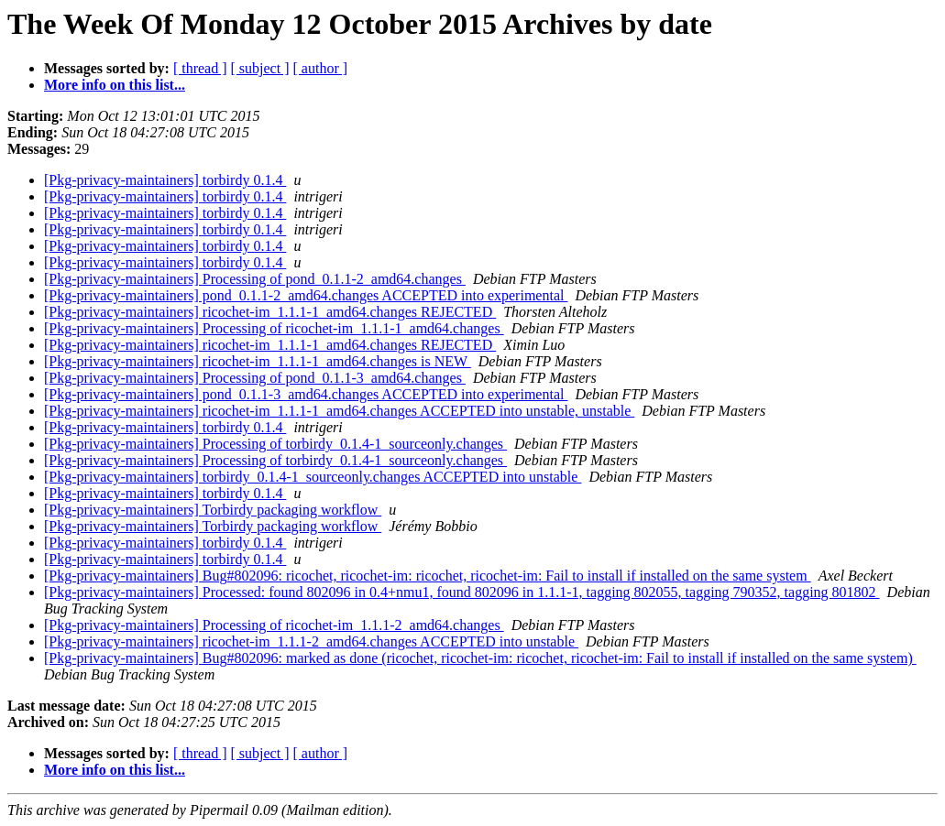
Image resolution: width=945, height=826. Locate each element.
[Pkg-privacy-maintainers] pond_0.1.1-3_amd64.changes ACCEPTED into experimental (305, 394)
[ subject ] (260, 68)
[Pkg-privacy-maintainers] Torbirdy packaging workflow (212, 509)
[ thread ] (200, 68)
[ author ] (320, 68)
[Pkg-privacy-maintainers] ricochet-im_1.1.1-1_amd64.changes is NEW (257, 361)
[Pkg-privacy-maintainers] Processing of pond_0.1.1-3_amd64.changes (255, 378)
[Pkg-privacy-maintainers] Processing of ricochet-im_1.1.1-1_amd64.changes (274, 328)
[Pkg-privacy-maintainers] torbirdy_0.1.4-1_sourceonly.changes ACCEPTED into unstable (312, 476)
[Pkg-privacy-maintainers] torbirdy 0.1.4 (165, 180)
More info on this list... (114, 84)
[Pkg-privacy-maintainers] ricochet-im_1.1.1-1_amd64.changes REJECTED (270, 312)
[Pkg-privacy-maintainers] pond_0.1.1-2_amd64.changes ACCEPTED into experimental (305, 295)
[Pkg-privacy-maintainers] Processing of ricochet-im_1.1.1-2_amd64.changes (274, 625)
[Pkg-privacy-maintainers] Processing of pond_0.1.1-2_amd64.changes (255, 279)
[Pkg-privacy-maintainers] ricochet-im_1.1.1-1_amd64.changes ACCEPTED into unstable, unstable (339, 410)
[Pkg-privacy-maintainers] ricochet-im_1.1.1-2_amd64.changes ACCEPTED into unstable (311, 641)
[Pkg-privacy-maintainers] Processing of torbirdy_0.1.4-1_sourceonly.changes (275, 443)
